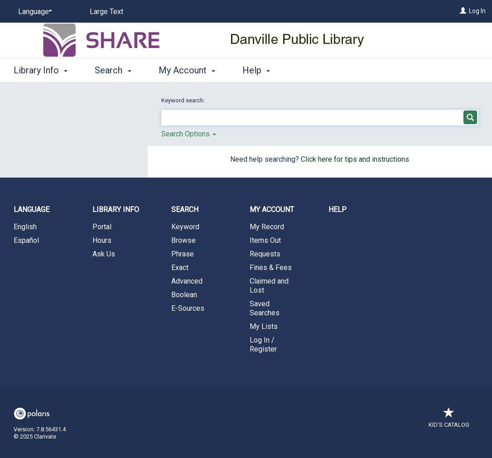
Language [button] (31, 209)
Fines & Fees (271, 267)
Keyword (185, 226)
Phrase (182, 254)
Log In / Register (263, 344)
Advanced (187, 281)
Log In (477, 10)
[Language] (33, 12)
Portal (101, 226)
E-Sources (187, 308)
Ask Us (103, 254)
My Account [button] (187, 70)
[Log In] (463, 10)
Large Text (106, 11)
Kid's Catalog (449, 420)
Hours (101, 240)
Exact (179, 267)
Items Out (265, 240)
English (25, 226)
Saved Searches (265, 308)
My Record (267, 226)
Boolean (184, 294)
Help (337, 209)
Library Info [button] (41, 70)
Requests (265, 254)
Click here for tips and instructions (355, 159)
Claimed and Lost (269, 285)
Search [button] (113, 70)
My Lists (264, 326)
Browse (183, 240)
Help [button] (256, 70)
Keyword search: (183, 100)
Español (26, 240)
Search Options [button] (188, 134)
